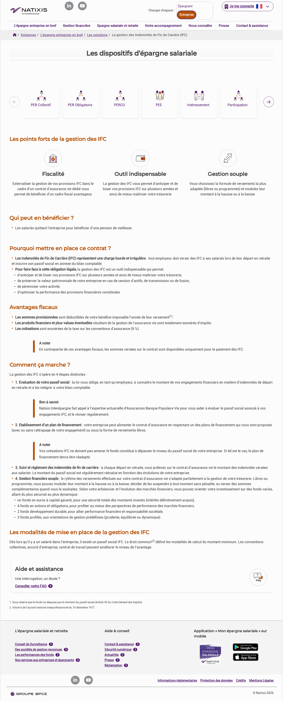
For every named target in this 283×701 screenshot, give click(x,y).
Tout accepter (163, 395)
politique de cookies (115, 384)
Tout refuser (120, 395)
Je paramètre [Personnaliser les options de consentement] (112, 306)
